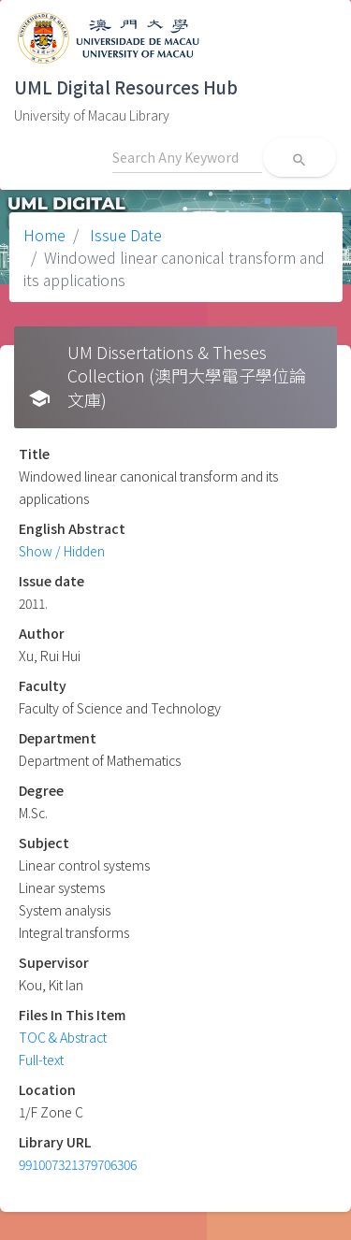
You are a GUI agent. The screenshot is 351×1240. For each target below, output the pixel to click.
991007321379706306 (78, 1164)
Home (44, 234)
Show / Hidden (62, 550)
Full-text (41, 1059)
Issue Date (124, 234)
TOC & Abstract (63, 1037)
